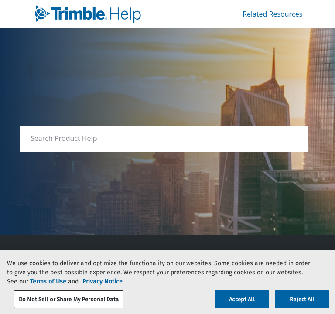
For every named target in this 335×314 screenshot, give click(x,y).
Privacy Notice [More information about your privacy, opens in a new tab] (102, 289)
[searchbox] (292, 138)
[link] (104, 14)
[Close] (321, 271)
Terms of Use (48, 289)
